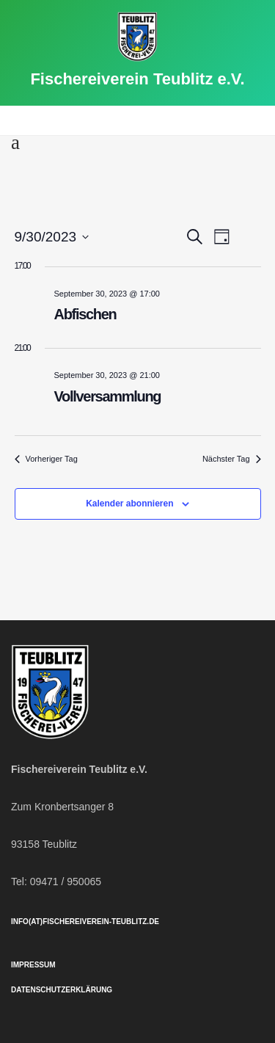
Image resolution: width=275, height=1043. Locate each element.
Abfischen (85, 314)
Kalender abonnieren (129, 503)
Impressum (33, 965)
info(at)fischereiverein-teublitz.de (85, 921)
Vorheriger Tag (46, 458)
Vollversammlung (107, 396)
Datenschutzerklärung (61, 990)
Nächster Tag (231, 458)
